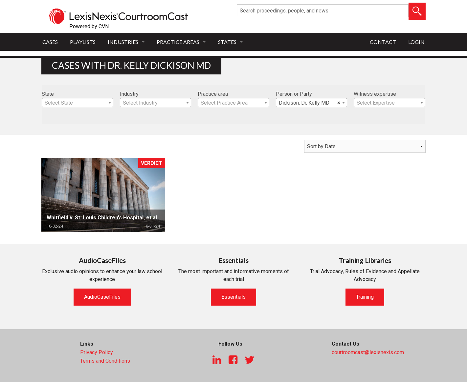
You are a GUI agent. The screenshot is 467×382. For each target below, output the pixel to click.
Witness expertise (375, 94)
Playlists (83, 42)
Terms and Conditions (105, 361)
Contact (383, 42)
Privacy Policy (96, 352)
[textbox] (77, 103)
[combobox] (77, 102)
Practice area (213, 94)
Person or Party (294, 94)
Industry (129, 94)
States (227, 42)
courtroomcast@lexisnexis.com (368, 352)
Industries (123, 42)
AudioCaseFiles (102, 297)
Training (365, 297)
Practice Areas (178, 42)
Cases (50, 42)
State (48, 94)
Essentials (233, 297)
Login (416, 42)
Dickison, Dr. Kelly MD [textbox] (310, 103)
